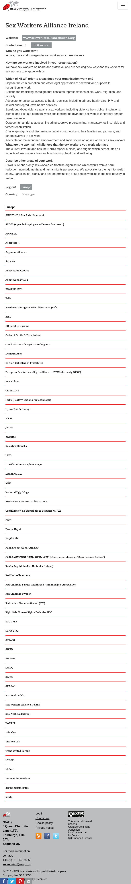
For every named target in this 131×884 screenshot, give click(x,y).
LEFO (8, 455)
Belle (8, 298)
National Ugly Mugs (17, 492)
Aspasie (10, 261)
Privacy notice (45, 827)
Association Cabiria (17, 270)
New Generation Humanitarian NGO (26, 501)
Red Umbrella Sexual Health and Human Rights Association (40, 584)
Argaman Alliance (16, 252)
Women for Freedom (17, 778)
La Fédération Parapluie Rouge (23, 464)
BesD (8, 316)
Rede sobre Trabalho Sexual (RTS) (25, 603)
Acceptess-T (12, 242)
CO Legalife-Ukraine (17, 326)
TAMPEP (10, 723)
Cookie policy (44, 823)
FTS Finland (12, 381)
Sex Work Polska (15, 695)
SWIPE (9, 667)
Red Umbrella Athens (17, 575)
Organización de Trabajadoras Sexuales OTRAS (33, 510)
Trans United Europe (17, 750)
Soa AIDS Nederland (17, 714)
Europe (10, 207)
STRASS (10, 640)
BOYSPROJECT (13, 289)
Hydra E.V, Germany (17, 409)
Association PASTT (16, 279)
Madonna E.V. (13, 473)
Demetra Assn (13, 353)
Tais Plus (10, 732)
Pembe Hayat (13, 529)
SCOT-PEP (11, 621)
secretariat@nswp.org (17, 864)
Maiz (8, 483)
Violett (9, 769)
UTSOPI (10, 760)
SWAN (9, 649)
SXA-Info (10, 686)
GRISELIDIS (12, 390)
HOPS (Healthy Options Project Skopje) (28, 399)
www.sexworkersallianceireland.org (49, 38)
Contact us (42, 818)
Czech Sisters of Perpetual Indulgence (27, 344)
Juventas (10, 436)
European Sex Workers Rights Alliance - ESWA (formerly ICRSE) (43, 372)
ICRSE (8, 418)
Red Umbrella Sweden (18, 593)
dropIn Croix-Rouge (17, 787)
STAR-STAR (12, 630)
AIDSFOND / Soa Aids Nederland (24, 215)
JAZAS (9, 427)
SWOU (9, 677)
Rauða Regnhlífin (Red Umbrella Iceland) (29, 566)
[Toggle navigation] (123, 6)
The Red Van (12, 741)
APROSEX (11, 233)
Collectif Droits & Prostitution (23, 335)
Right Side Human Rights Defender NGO (28, 612)
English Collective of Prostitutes (24, 363)
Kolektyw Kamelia (16, 446)
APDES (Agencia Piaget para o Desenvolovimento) (34, 224)
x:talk (8, 797)
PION (8, 519)
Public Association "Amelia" (22, 547)
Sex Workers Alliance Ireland (22, 704)
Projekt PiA (12, 538)
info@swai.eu (41, 45)
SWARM (10, 658)
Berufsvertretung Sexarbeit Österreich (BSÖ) (31, 307)
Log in (40, 813)
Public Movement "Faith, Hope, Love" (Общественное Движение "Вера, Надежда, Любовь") (55, 556)
